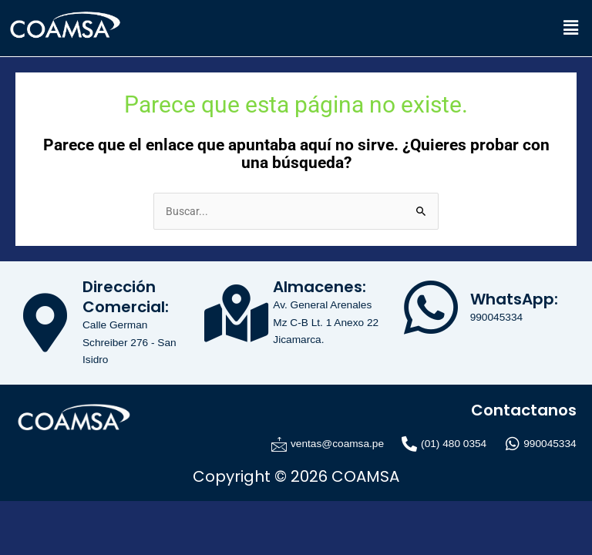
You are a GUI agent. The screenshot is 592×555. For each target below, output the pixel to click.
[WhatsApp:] (431, 307)
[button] (571, 27)
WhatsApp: (514, 299)
